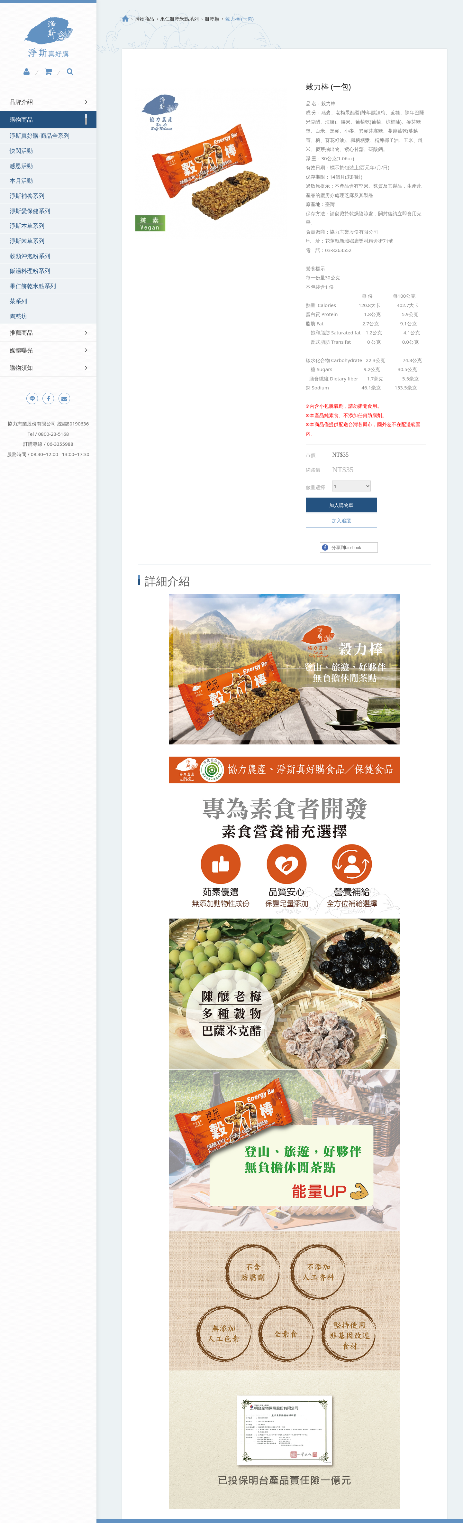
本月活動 (21, 180)
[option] (211, 163)
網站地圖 (175, 1513)
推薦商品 (21, 332)
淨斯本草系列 (27, 225)
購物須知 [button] (21, 367)
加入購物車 (334, 504)
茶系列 (18, 301)
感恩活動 (21, 166)
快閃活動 (21, 150)
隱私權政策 (145, 1513)
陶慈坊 (18, 316)
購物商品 (144, 18)
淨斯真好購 (48, 37)
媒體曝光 (21, 350)
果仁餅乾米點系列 (33, 286)
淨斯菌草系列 (27, 241)
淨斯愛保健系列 (30, 211)
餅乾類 (212, 18)
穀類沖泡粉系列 (30, 256)
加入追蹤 (393, 504)
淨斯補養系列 (27, 196)
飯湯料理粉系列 (30, 271)
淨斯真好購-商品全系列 (39, 135)
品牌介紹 (21, 102)
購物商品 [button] (21, 119)
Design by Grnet (311, 1513)
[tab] (48, 101)
